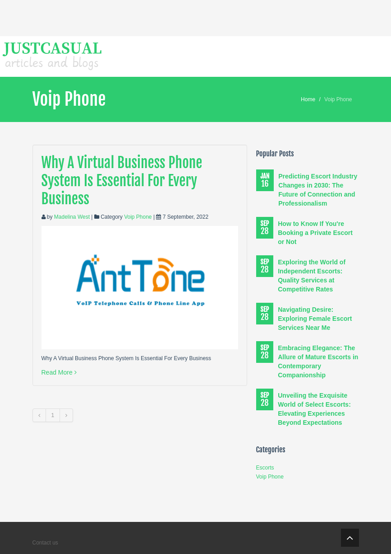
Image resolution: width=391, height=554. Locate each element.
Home (308, 99)
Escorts (265, 468)
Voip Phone (138, 217)
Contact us (45, 543)
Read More (59, 372)
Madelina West (72, 217)
